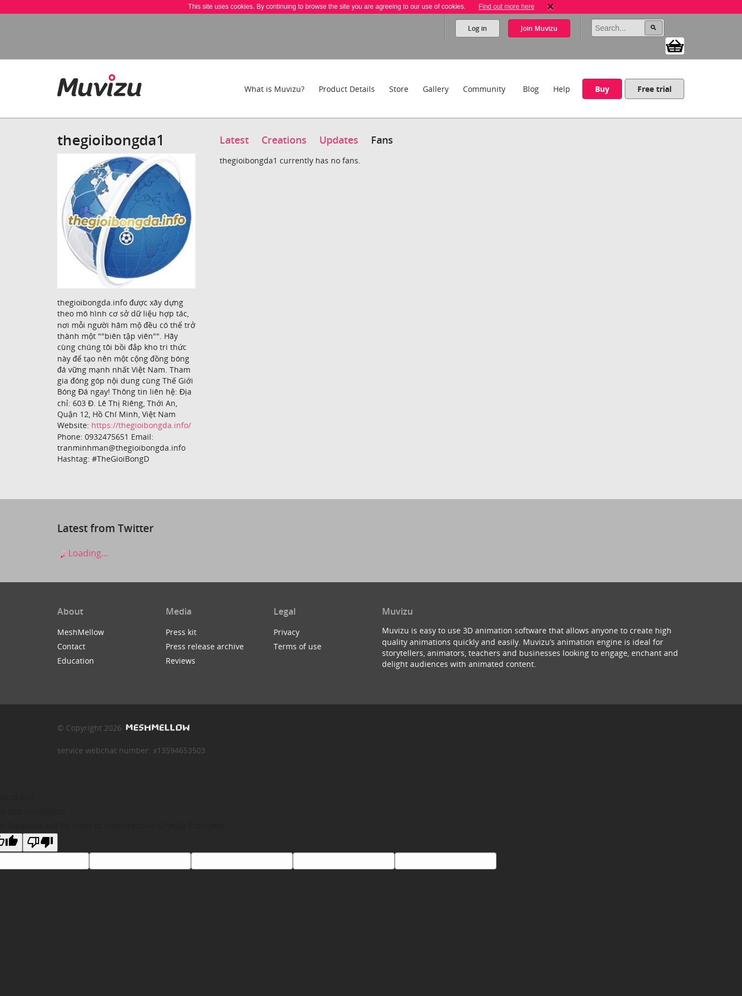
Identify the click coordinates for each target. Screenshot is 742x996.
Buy (602, 89)
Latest (234, 139)
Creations (284, 139)
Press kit (181, 632)
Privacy (286, 632)
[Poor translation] (40, 842)
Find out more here (506, 6)
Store (398, 89)
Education (75, 660)
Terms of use (297, 646)
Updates (338, 139)
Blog (531, 89)
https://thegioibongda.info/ (141, 425)
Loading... (82, 553)
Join (539, 28)
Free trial (654, 89)
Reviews (180, 660)
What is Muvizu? (274, 89)
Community (484, 89)
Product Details (347, 89)
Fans (382, 139)
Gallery (436, 89)
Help (561, 89)
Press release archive (205, 646)
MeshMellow (80, 632)
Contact (71, 646)
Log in (477, 28)
